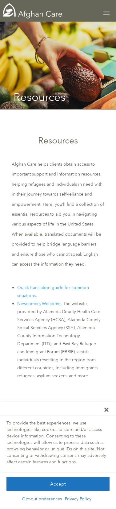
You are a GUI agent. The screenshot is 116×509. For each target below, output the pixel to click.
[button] (106, 411)
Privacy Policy (78, 501)
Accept (58, 486)
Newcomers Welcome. (39, 304)
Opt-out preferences (42, 501)
